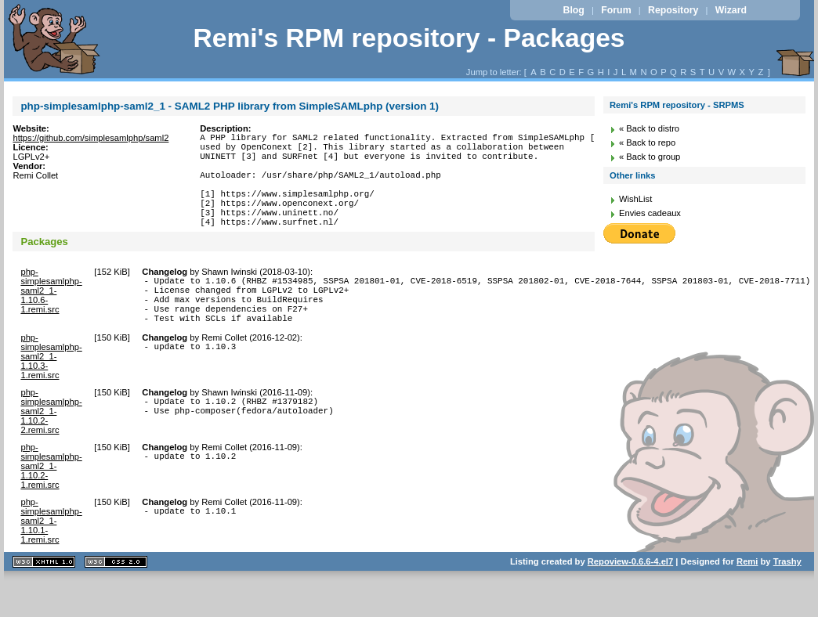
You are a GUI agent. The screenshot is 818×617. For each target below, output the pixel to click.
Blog (573, 10)
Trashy (787, 596)
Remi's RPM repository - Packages (408, 37)
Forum (616, 10)
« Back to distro (649, 128)
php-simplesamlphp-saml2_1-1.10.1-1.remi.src (50, 555)
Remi (747, 596)
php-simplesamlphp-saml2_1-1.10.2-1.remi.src (50, 501)
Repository (673, 10)
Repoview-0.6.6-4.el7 (630, 596)
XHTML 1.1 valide (44, 597)
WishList (635, 199)
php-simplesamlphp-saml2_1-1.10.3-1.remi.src (50, 391)
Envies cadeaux (650, 213)
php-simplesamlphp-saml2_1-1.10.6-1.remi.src (50, 313)
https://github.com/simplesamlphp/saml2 (90, 138)
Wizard (731, 10)
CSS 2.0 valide (116, 597)
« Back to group (649, 156)
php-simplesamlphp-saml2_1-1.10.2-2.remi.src (50, 446)
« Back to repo (647, 142)
